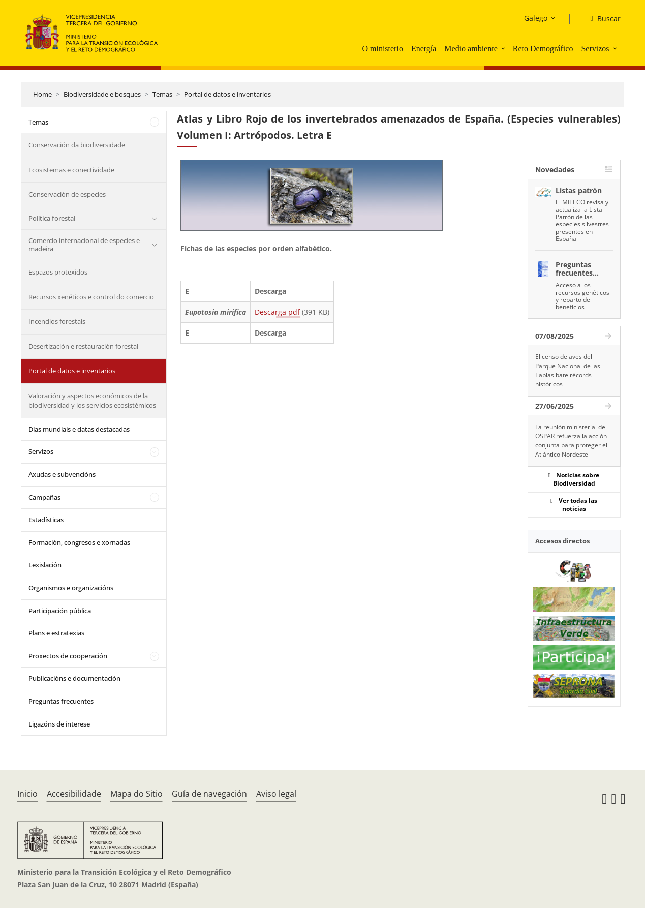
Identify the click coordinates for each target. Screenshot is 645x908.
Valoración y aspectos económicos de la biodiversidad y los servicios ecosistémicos (92, 400)
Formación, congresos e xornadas (79, 542)
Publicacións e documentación (74, 678)
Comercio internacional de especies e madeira (84, 244)
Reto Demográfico (543, 48)
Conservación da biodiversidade (76, 144)
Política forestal (51, 218)
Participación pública (59, 610)
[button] (504, 48)
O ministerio (382, 48)
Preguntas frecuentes (61, 701)
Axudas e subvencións (62, 474)
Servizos (595, 48)
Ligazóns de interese (59, 724)
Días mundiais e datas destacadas (79, 429)
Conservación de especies (67, 194)
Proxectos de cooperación (67, 655)
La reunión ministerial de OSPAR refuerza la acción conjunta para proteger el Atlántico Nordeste (571, 440)
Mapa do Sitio (136, 793)
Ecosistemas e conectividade (71, 169)
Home (42, 94)
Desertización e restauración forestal (83, 346)
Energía (423, 48)
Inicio (27, 793)
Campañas (44, 497)
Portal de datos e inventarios (227, 94)
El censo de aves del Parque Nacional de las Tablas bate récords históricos (567, 370)
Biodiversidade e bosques (102, 94)
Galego (535, 18)
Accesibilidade (74, 793)
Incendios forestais (56, 321)
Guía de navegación (209, 793)
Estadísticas (46, 519)
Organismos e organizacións (70, 587)
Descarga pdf (277, 312)
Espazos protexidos (57, 272)
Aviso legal (276, 793)
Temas (162, 94)
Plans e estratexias (56, 633)
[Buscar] (601, 19)
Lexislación (45, 564)
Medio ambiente (470, 48)
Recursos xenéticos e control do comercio (91, 296)
